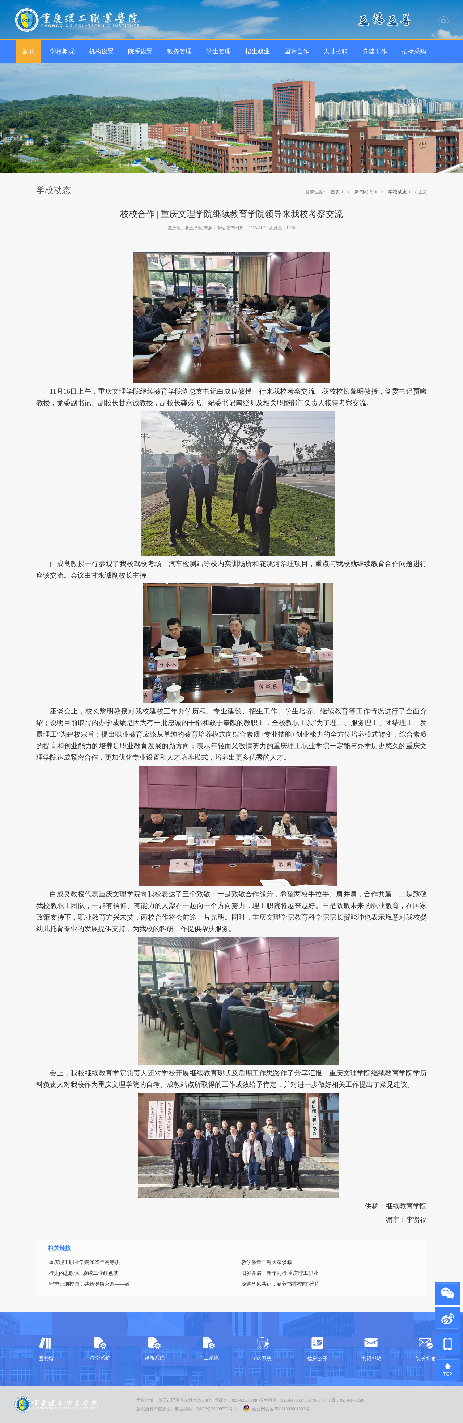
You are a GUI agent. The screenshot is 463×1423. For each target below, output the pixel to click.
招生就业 (257, 51)
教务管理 (179, 51)
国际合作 (296, 51)
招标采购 (414, 51)
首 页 (28, 51)
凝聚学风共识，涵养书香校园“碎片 (280, 1284)
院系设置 (140, 51)
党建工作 (374, 51)
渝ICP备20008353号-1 (216, 1408)
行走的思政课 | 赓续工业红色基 (83, 1273)
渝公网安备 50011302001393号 (276, 1408)
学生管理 (218, 51)
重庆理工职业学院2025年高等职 (84, 1262)
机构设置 (101, 51)
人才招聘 (335, 51)
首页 (335, 191)
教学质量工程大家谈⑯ (266, 1262)
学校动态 (397, 191)
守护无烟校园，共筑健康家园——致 (89, 1284)
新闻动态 (363, 191)
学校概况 (62, 51)
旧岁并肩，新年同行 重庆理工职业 (280, 1273)
